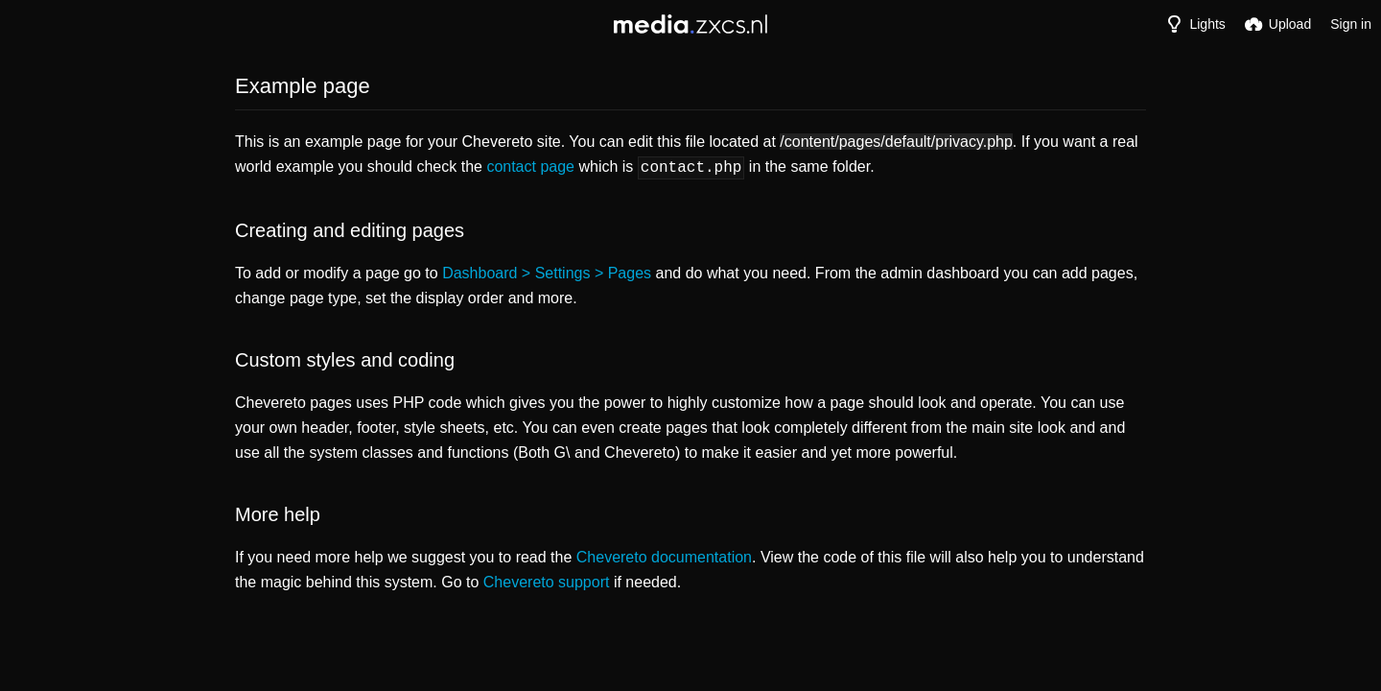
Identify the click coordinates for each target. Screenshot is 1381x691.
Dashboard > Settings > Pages (546, 271)
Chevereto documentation (664, 555)
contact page (530, 166)
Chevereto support (546, 580)
